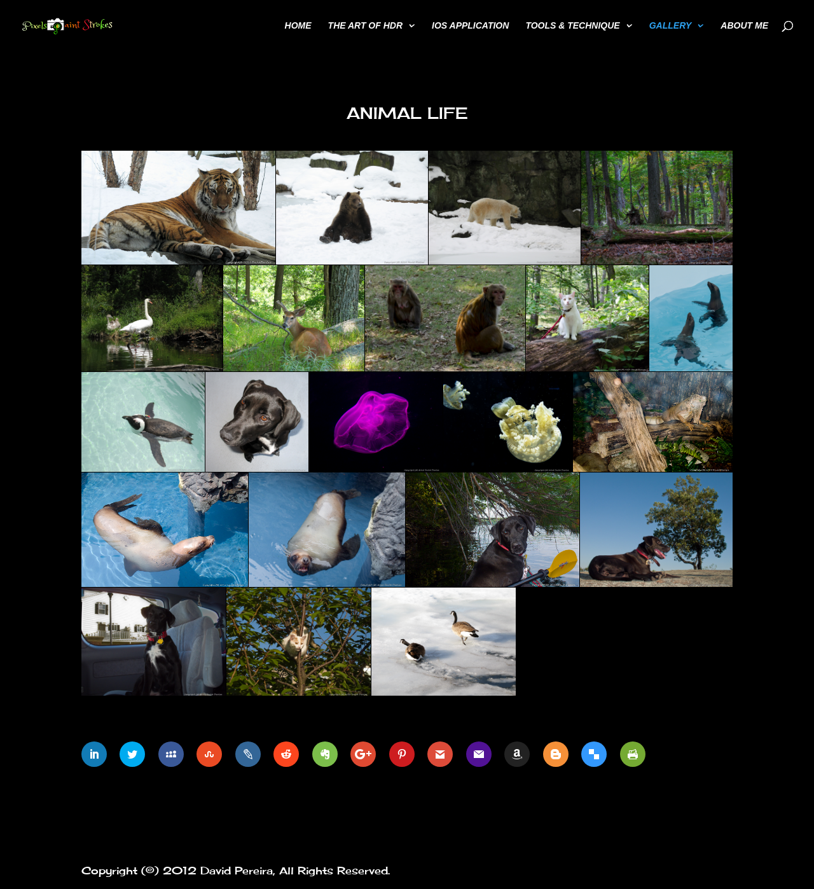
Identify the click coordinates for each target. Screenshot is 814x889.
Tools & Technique (572, 26)
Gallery (670, 26)
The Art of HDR (365, 26)
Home (298, 26)
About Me (744, 26)
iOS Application (470, 26)
